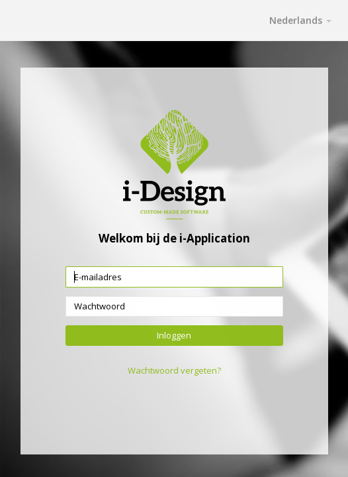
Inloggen (174, 335)
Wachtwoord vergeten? (174, 370)
